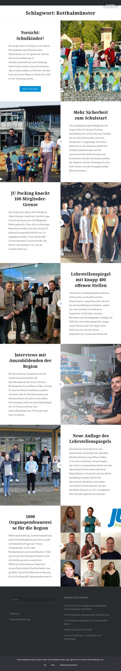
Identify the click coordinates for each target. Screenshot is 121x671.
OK (45, 665)
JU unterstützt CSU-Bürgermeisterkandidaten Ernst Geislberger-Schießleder (85, 607)
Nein (53, 665)
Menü (112, 5)
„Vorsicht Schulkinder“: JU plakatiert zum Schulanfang (82, 637)
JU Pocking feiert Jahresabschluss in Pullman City (86, 615)
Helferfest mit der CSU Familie (78, 629)
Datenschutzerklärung (20, 619)
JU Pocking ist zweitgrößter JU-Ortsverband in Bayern (85, 622)
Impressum (15, 613)
